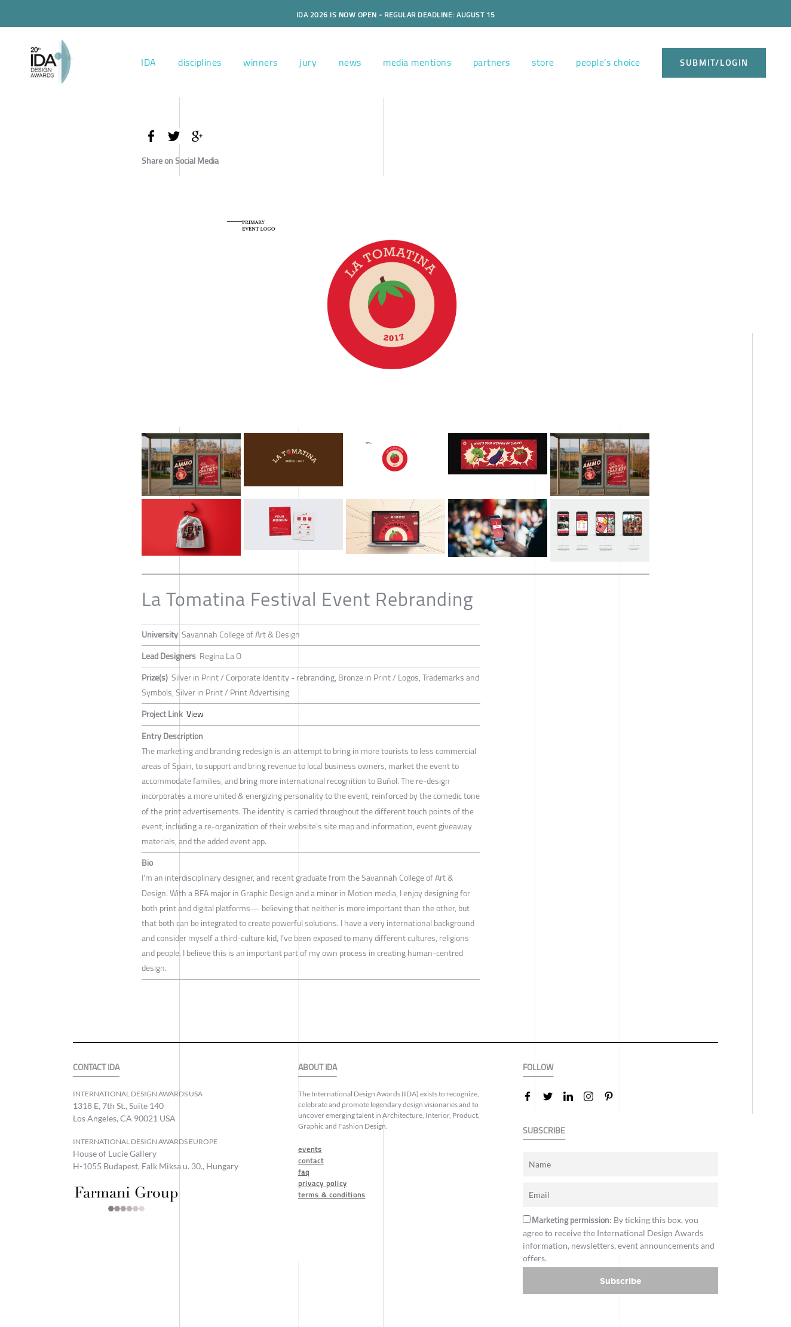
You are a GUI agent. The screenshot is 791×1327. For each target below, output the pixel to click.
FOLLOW (538, 1067)
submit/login (714, 63)
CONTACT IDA (96, 1067)
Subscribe (621, 1281)
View (195, 714)
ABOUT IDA (317, 1067)
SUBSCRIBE (544, 1130)
